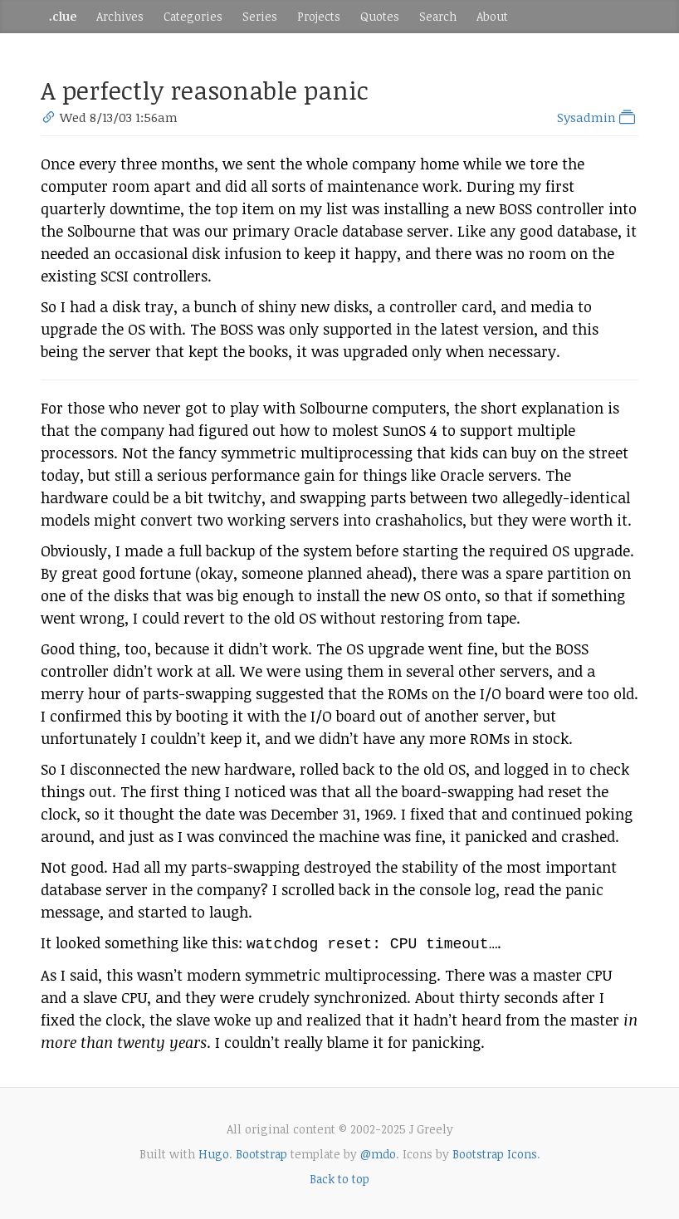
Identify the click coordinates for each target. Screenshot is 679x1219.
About (492, 16)
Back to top (339, 1177)
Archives (120, 16)
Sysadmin (597, 117)
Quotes (379, 16)
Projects (318, 16)
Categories (193, 16)
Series (259, 16)
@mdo (378, 1152)
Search (438, 16)
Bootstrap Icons (494, 1152)
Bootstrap (261, 1152)
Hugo (213, 1152)
